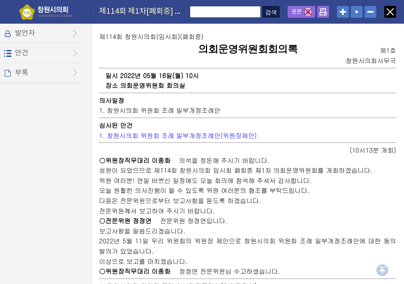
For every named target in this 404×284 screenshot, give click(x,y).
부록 (21, 73)
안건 (21, 53)
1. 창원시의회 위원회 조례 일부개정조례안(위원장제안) (178, 135)
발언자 (25, 33)
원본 (297, 11)
